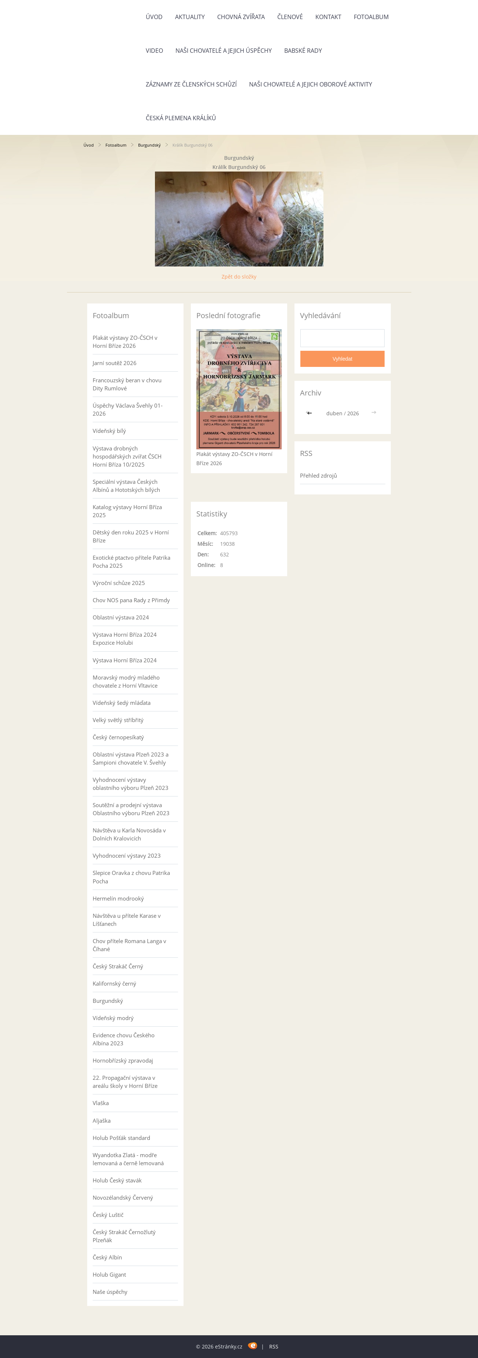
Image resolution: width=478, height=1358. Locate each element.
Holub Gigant (109, 1274)
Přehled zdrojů (318, 475)
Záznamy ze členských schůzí (191, 84)
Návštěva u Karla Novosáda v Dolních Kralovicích (129, 834)
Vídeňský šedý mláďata (122, 702)
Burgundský (149, 145)
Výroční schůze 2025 (119, 582)
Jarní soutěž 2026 (115, 363)
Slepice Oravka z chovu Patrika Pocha (131, 876)
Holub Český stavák (117, 1180)
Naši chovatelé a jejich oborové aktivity (310, 84)
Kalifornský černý (114, 983)
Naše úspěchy (110, 1291)
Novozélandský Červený (123, 1197)
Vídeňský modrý (113, 1018)
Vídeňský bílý (109, 430)
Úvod (154, 17)
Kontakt (328, 17)
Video (154, 51)
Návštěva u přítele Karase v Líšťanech (127, 919)
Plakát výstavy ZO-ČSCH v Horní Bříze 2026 (125, 341)
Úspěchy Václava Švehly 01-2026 (128, 409)
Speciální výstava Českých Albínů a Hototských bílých (126, 485)
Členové (290, 17)
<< (310, 413)
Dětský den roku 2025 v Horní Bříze (131, 536)
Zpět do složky (239, 276)
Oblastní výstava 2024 (121, 617)
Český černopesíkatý (118, 737)
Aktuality (190, 17)
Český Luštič (108, 1214)
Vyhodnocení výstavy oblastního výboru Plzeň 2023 (130, 783)
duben (334, 413)
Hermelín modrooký (118, 898)
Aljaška (102, 1120)
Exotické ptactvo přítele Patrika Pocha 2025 (131, 561)
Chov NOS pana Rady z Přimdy (131, 600)
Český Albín (107, 1257)
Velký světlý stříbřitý (118, 720)
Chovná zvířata (241, 17)
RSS (273, 1346)
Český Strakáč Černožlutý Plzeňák (124, 1236)
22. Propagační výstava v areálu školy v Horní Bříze (125, 1081)
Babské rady (303, 51)
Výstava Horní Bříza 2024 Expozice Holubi (125, 638)
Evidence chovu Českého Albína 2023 (124, 1039)
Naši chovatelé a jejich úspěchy (223, 51)
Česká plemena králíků (181, 118)
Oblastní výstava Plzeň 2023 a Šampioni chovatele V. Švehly (130, 758)
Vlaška (101, 1103)
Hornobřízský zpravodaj (123, 1060)
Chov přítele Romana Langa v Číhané (129, 945)
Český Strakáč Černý (118, 966)
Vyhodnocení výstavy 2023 (127, 855)
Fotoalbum (371, 17)
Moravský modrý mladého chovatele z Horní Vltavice (126, 681)
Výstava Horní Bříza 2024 (125, 660)
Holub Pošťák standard (121, 1137)
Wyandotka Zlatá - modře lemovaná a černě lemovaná (128, 1159)
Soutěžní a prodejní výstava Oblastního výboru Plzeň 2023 (131, 809)
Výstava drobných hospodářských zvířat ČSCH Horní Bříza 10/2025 (127, 456)
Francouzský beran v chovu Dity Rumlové (127, 384)
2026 (353, 413)
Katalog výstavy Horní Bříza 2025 (127, 511)
